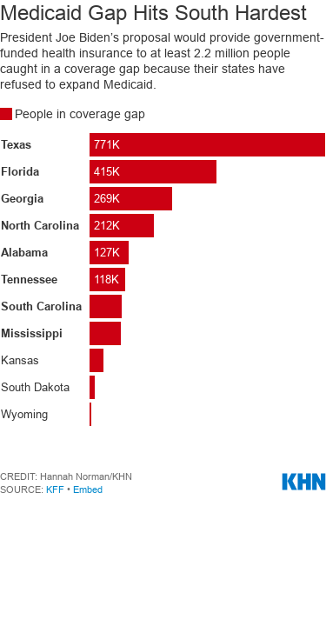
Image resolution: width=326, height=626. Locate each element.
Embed (88, 489)
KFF (55, 489)
